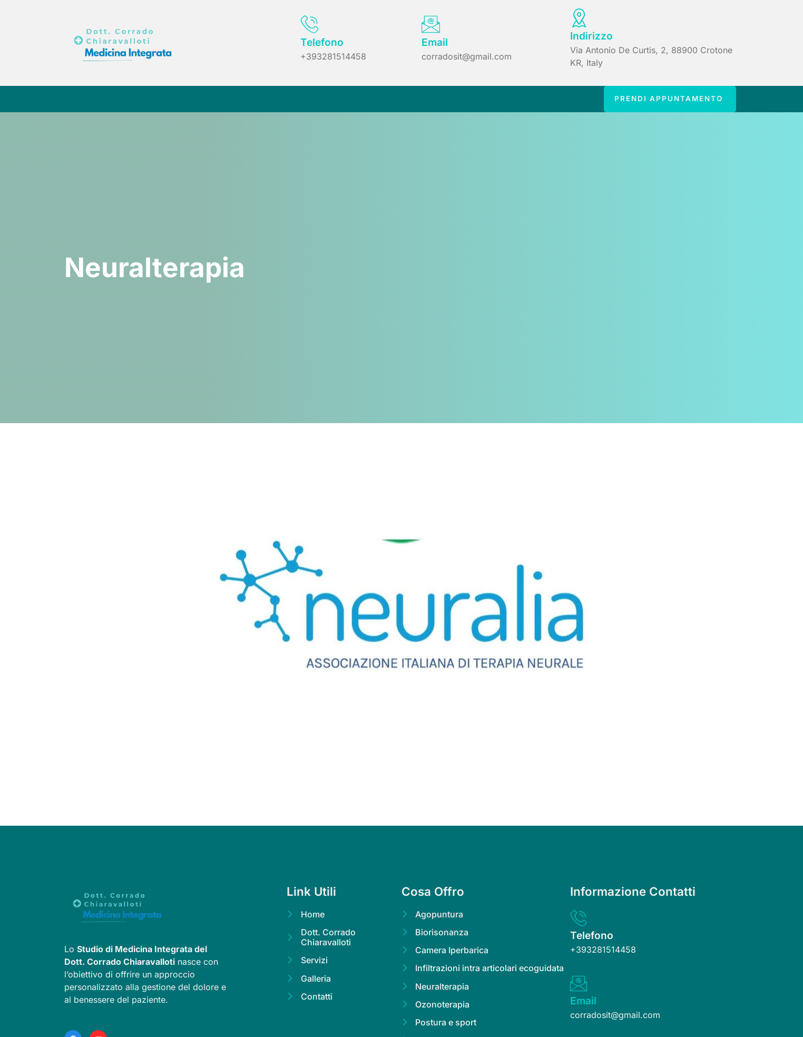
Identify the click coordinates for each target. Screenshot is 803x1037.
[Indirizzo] (579, 17)
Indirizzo (591, 36)
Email (435, 42)
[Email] (431, 24)
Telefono (322, 42)
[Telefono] (309, 24)
